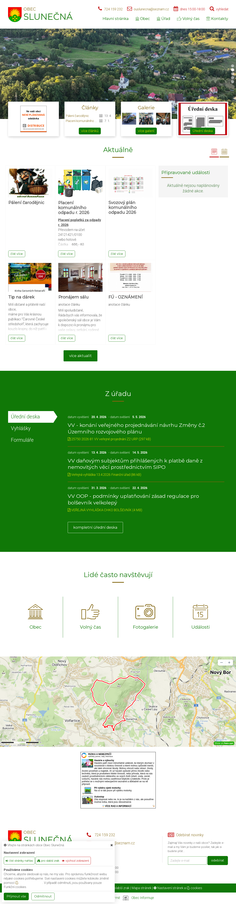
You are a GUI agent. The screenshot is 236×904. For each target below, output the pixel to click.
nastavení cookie (28, 883)
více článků (90, 131)
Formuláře (22, 440)
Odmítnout (43, 896)
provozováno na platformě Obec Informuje (118, 898)
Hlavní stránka (115, 18)
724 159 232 (113, 9)
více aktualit (80, 355)
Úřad (163, 18)
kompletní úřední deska (95, 527)
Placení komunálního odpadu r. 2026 (82, 121)
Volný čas (188, 18)
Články (90, 108)
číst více (17, 254)
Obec (142, 18)
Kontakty (217, 18)
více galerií (146, 131)
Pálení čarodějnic (77, 116)
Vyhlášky (21, 428)
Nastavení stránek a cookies (178, 888)
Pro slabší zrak (118, 888)
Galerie (146, 108)
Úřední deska (203, 131)
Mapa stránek (141, 888)
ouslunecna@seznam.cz (151, 9)
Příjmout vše (16, 896)
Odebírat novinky (189, 835)
